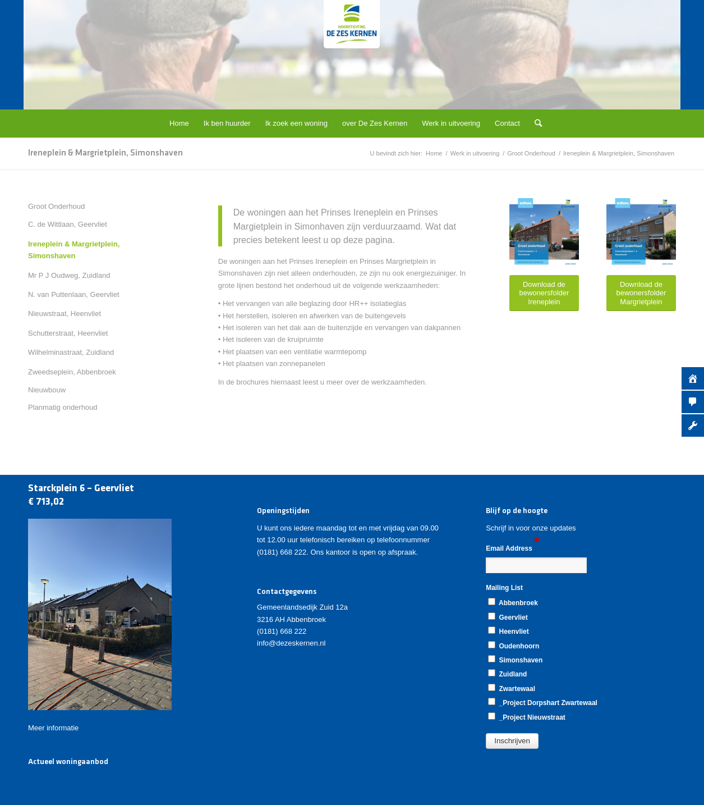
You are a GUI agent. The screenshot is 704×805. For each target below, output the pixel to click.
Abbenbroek (513, 602)
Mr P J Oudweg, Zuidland (69, 275)
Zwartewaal (511, 688)
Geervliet (507, 616)
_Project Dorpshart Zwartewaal (542, 702)
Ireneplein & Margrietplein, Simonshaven (105, 153)
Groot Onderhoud (56, 206)
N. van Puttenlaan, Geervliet (73, 294)
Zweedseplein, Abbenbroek (72, 372)
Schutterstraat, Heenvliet (68, 333)
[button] (512, 741)
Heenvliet (508, 630)
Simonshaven (515, 659)
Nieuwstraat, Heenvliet (64, 313)
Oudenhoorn (513, 645)
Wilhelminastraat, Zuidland (71, 352)
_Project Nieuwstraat (526, 716)
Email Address (512, 547)
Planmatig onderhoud (63, 407)
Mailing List (506, 587)
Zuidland (507, 673)
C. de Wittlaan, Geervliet (67, 224)
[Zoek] (534, 123)
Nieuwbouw (47, 390)
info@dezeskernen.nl (291, 643)
